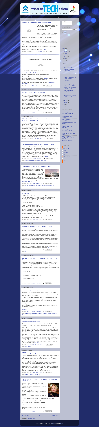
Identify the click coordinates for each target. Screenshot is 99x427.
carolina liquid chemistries (30, 160)
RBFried (53, 423)
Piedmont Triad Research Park (68, 132)
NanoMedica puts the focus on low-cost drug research (37, 226)
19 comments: (39, 85)
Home (40, 415)
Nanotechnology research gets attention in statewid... (70, 88)
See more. (24, 309)
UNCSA (38, 374)
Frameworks (25, 193)
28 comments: (39, 51)
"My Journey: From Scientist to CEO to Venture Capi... (70, 96)
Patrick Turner (66, 158)
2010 (64, 106)
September (66, 55)
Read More (46, 156)
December (66, 50)
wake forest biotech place (41, 160)
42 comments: (39, 372)
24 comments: (39, 219)
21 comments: (39, 112)
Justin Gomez (66, 152)
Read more (24, 280)
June (65, 60)
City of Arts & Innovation (66, 115)
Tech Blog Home (26, 17)
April (65, 63)
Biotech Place (28, 185)
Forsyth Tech (64, 120)
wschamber (65, 161)
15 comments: (39, 158)
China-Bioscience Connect (29, 57)
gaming (31, 374)
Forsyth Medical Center (66, 119)
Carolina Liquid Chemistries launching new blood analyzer (38, 144)
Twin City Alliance (36, 72)
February (66, 100)
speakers (46, 78)
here (45, 49)
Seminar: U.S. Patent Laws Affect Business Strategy (36, 22)
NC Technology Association (67, 130)
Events (48, 17)
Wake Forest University (26, 314)
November (66, 51)
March (65, 98)
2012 (64, 48)
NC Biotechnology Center (67, 124)
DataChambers (28, 346)
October (66, 53)
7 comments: (38, 283)
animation (27, 374)
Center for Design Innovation (67, 113)
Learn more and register (27, 181)
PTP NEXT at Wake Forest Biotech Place (33, 92)
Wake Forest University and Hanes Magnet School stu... (70, 73)
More (48, 247)
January (66, 102)
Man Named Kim (66, 156)
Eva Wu (64, 150)
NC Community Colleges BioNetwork (69, 129)
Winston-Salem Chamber (38, 17)
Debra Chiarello (66, 148)
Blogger (61, 423)
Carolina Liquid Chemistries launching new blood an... (69, 75)
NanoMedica (27, 251)
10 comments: (39, 411)
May (65, 61)
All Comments (66, 23)
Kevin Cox (65, 154)
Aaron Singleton (66, 146)
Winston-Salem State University (68, 141)
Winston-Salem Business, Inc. (67, 140)
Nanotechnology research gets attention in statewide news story (39, 290)
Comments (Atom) (31, 418)
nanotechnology (28, 313)
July (65, 58)
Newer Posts (25, 415)
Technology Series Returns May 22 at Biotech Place (36, 166)
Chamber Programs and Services (59, 17)
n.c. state (35, 374)
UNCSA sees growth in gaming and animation (35, 353)
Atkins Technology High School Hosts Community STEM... (70, 85)
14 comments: (39, 249)
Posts (64, 21)
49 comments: (39, 138)
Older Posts (55, 415)
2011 (64, 104)
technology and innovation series (37, 185)
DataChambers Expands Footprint (31, 321)
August (65, 56)
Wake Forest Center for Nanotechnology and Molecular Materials (44, 313)
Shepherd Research (26, 72)
